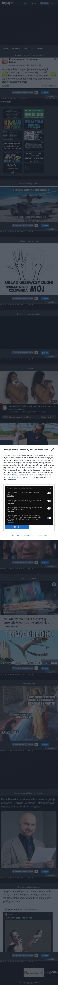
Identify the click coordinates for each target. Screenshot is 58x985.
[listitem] (29, 488)
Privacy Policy (42, 535)
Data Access (28, 535)
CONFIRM (17, 527)
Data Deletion (16, 535)
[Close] (53, 450)
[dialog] (29, 492)
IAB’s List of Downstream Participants (16, 477)
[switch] (49, 493)
